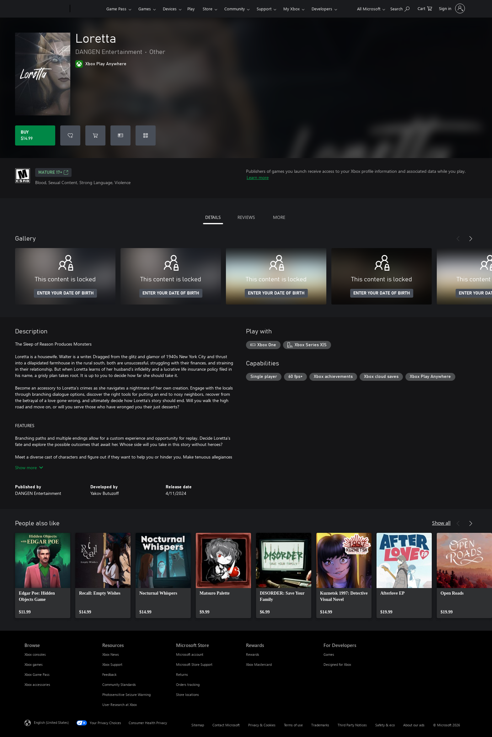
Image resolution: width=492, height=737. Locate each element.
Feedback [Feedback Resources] (109, 674)
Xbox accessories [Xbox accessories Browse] (37, 684)
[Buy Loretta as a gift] (120, 135)
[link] (42, 575)
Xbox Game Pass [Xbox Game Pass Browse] (37, 674)
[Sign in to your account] (451, 8)
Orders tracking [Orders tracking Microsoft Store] (188, 684)
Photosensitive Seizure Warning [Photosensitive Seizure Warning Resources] (126, 694)
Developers (322, 8)
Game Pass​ (116, 8)
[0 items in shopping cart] (425, 8)
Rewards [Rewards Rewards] (252, 654)
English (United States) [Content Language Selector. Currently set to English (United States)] (51, 722)
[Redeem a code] (146, 135)
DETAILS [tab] (213, 217)
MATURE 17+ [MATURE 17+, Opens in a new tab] (53, 172)
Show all (441, 522)
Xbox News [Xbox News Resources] (110, 654)
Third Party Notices (352, 725)
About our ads (414, 725)
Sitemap (197, 725)
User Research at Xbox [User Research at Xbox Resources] (119, 705)
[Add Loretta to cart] (95, 135)
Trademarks (320, 725)
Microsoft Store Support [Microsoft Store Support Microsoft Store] (194, 664)
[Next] (470, 238)
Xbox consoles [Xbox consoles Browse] (35, 654)
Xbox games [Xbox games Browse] (33, 664)
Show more (29, 467)
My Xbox (291, 8)
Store (207, 8)
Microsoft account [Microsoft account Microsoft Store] (189, 654)
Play (191, 8)
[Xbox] (87, 8)
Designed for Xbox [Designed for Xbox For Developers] (337, 664)
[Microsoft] (45, 8)
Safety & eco (385, 725)
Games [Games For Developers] (329, 654)
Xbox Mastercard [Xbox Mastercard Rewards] (259, 664)
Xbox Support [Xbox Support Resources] (112, 664)
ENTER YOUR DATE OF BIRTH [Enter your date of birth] (65, 293)
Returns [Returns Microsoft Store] (182, 674)
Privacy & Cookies (261, 725)
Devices (170, 8)
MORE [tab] (279, 217)
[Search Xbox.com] (400, 8)
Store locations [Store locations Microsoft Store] (187, 694)
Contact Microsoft (226, 725)
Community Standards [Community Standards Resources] (119, 684)
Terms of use (293, 725)
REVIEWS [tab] (246, 217)
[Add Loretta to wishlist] (70, 135)
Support (264, 8)
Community (234, 8)
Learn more (258, 177)
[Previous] (458, 238)
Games (144, 8)
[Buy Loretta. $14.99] (35, 135)
